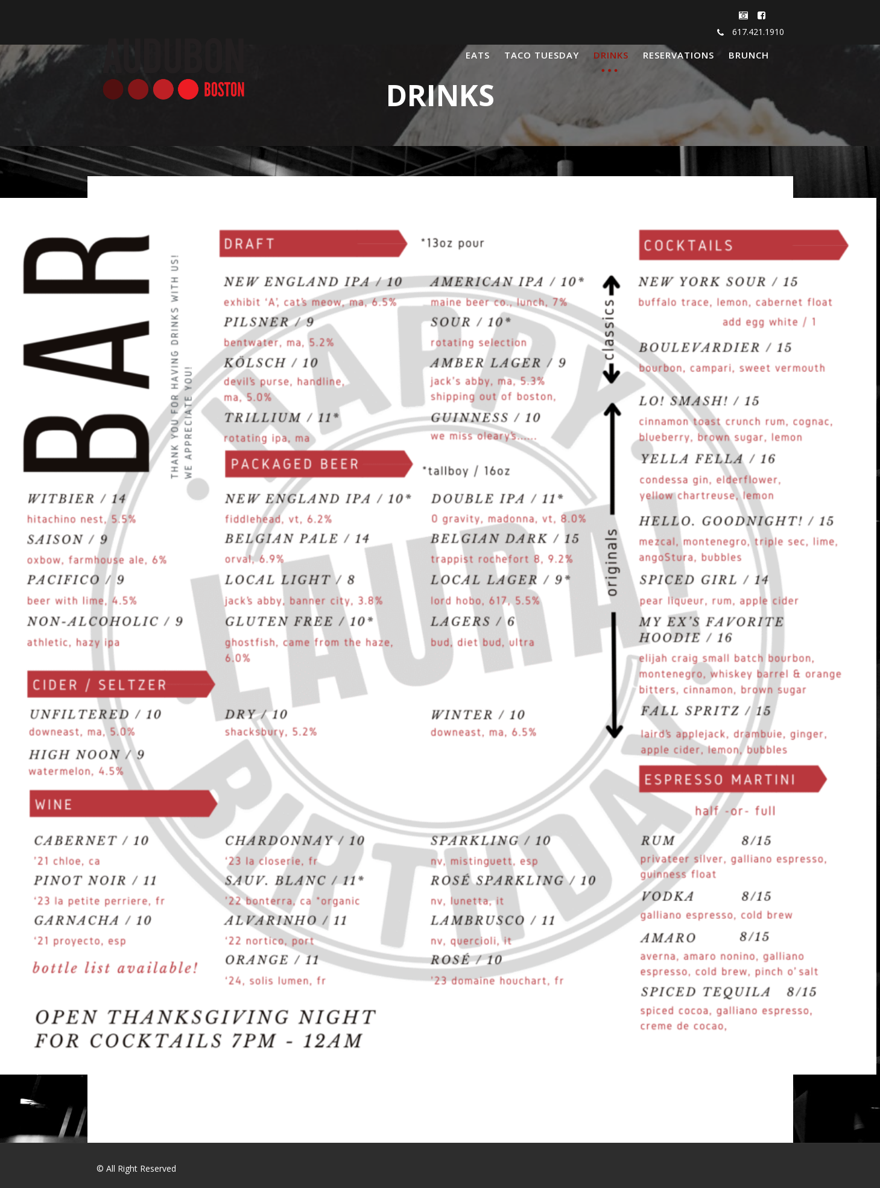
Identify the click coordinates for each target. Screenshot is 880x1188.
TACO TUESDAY (541, 55)
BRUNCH (749, 55)
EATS (478, 55)
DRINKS (611, 55)
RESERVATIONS (678, 55)
